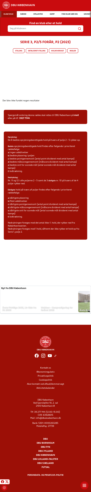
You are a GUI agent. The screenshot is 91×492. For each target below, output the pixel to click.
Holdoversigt (57, 51)
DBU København (45, 455)
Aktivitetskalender (45, 388)
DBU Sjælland (45, 463)
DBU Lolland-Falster (45, 459)
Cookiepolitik (45, 380)
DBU (45, 439)
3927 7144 (24, 118)
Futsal (46, 467)
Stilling (18, 51)
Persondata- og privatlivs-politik (45, 475)
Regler (73, 51)
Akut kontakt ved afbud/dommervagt (45, 384)
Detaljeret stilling (36, 51)
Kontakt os (45, 368)
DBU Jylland (45, 451)
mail (76, 115)
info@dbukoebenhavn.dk (48, 418)
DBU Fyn (45, 447)
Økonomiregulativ (46, 372)
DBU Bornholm (45, 443)
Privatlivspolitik (45, 376)
